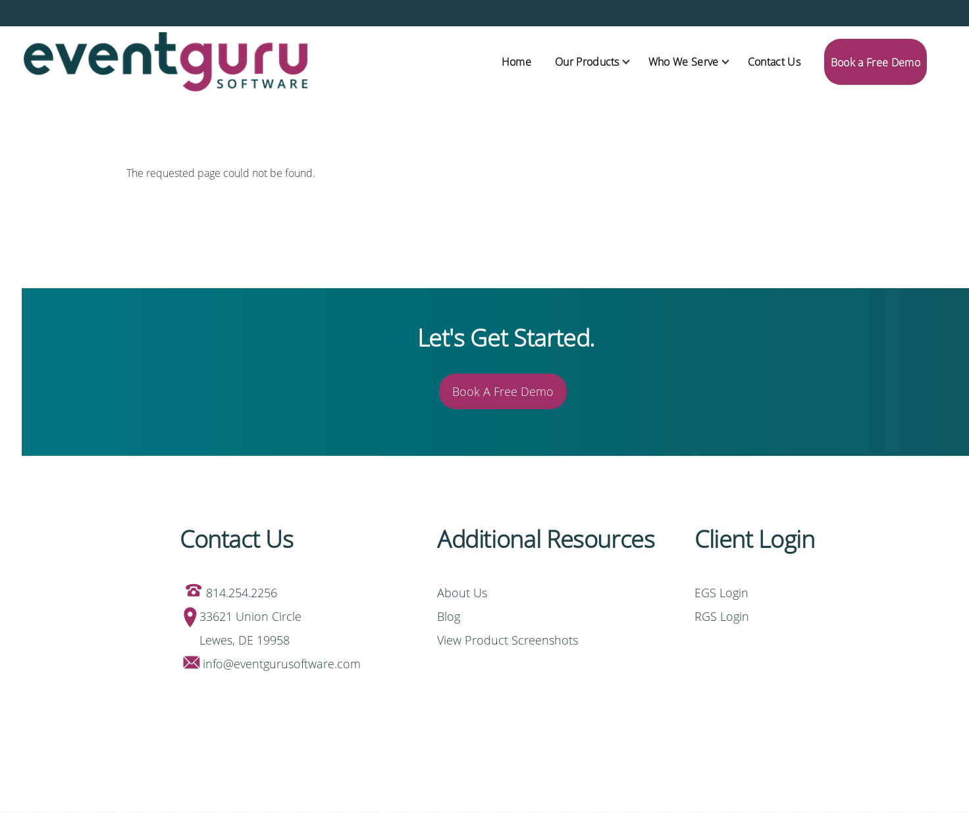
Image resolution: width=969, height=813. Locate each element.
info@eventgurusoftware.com (282, 664)
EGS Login (723, 593)
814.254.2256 (241, 593)
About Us (462, 593)
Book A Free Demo (503, 391)
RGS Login (721, 616)
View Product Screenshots (507, 640)
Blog (448, 616)
